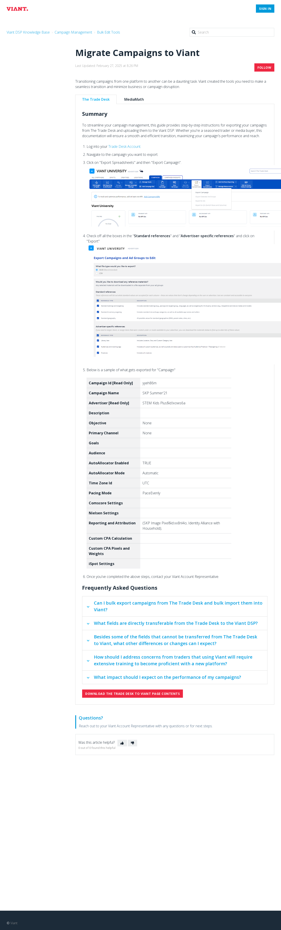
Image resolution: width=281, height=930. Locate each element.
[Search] (232, 32)
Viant (14, 923)
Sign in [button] (265, 8)
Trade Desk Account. (124, 146)
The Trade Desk (96, 99)
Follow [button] (264, 67)
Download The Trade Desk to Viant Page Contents (132, 693)
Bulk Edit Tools (108, 32)
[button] (122, 743)
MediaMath (134, 99)
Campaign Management (73, 32)
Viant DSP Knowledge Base (28, 32)
